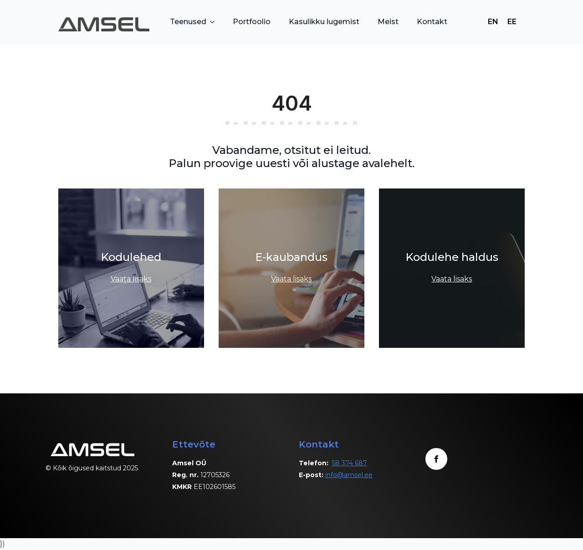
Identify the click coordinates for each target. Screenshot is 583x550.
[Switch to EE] (512, 21)
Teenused (188, 21)
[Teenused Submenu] (215, 22)
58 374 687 (349, 463)
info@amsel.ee (349, 475)
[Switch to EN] (493, 21)
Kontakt (432, 21)
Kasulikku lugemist (324, 21)
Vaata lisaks (131, 279)
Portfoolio (252, 21)
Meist (388, 21)
